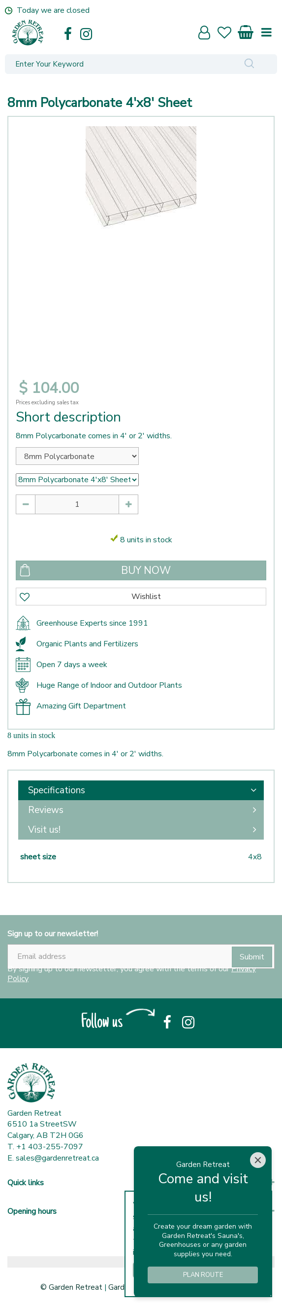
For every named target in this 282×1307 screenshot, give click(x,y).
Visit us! (44, 829)
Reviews (45, 810)
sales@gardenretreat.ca (57, 1158)
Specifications (56, 790)
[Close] (258, 1160)
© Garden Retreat (72, 1287)
